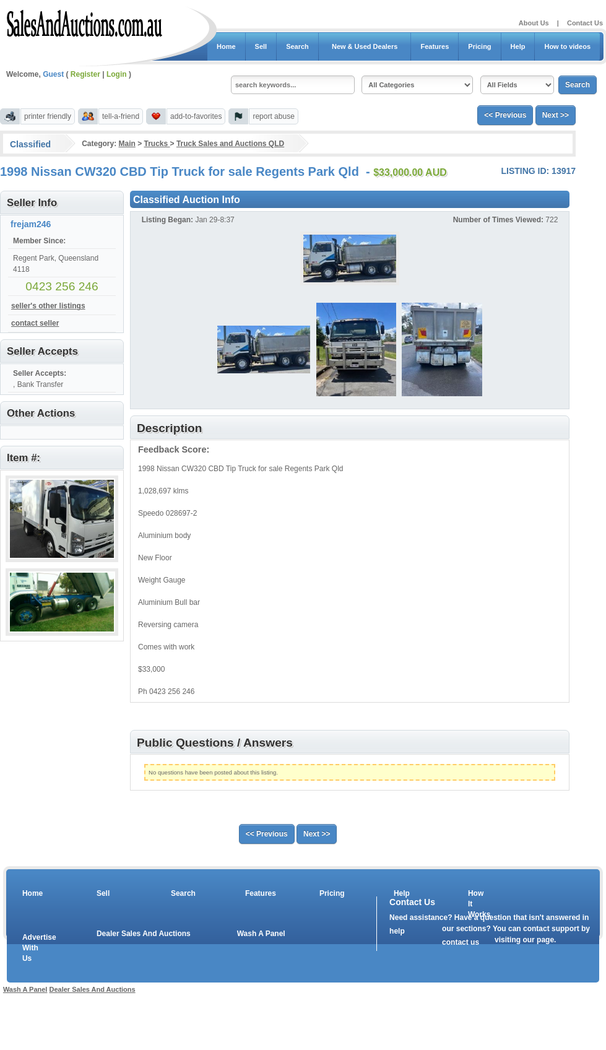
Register (85, 74)
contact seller (35, 323)
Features (434, 46)
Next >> (555, 115)
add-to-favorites (196, 116)
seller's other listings (48, 306)
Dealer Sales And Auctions (144, 933)
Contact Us (585, 23)
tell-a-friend (120, 116)
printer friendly (47, 116)
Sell (261, 46)
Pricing (479, 46)
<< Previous (505, 115)
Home (226, 46)
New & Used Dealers (365, 46)
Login (116, 74)
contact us (460, 942)
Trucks (157, 143)
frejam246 (31, 224)
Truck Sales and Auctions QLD (230, 143)
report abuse (273, 116)
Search (297, 46)
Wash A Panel (261, 933)
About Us (534, 23)
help (397, 931)
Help (518, 46)
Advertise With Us (31, 948)
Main (126, 143)
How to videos (567, 46)
